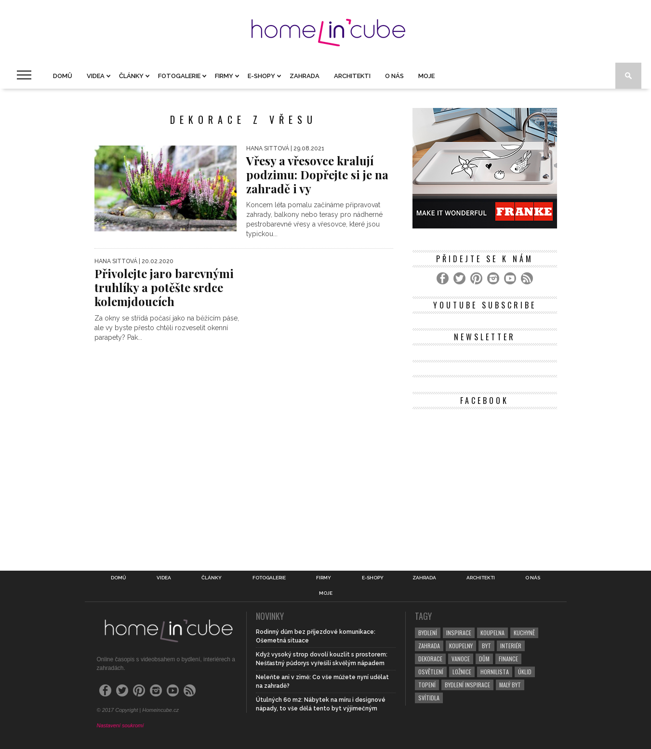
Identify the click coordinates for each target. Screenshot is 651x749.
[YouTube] (510, 278)
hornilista (494, 672)
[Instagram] (493, 278)
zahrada (429, 646)
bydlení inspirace (467, 685)
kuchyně (524, 633)
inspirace (458, 633)
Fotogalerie (179, 76)
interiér (510, 646)
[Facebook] (443, 278)
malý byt (510, 685)
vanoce (461, 659)
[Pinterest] (476, 278)
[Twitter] (459, 278)
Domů (62, 76)
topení (427, 685)
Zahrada (304, 76)
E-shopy (261, 76)
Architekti (352, 76)
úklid (524, 672)
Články (131, 76)
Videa (96, 76)
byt (486, 646)
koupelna (492, 633)
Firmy (224, 76)
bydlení (427, 633)
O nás (394, 76)
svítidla (428, 698)
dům (484, 659)
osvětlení (430, 672)
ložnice (461, 672)
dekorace (430, 659)
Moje (426, 76)
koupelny (461, 646)
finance (508, 659)
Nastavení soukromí (120, 725)
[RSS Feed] (527, 278)
